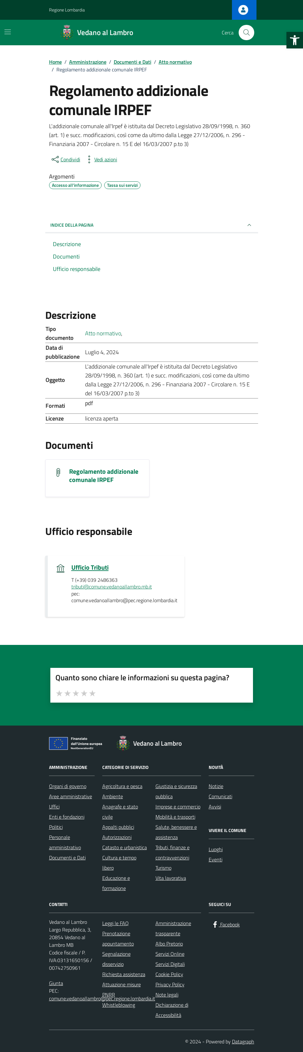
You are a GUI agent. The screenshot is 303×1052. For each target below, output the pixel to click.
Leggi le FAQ (115, 923)
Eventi (215, 859)
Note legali (166, 994)
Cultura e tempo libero (119, 863)
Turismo (163, 868)
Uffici (54, 806)
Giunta (56, 983)
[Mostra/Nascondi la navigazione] (7, 32)
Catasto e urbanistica (124, 847)
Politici (56, 827)
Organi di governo (67, 786)
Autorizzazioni (117, 837)
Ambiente (112, 796)
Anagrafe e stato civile (120, 812)
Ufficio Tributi (90, 567)
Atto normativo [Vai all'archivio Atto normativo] (103, 333)
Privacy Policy (169, 984)
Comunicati (220, 796)
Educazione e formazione (116, 883)
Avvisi (215, 806)
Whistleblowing (118, 1005)
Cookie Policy (169, 974)
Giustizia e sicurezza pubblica (176, 791)
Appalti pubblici (118, 827)
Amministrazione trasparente (173, 928)
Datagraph (243, 1041)
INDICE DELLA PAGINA (151, 225)
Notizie (216, 786)
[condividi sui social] (65, 159)
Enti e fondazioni (66, 817)
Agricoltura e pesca (122, 786)
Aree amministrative (70, 796)
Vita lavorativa (170, 878)
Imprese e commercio (177, 806)
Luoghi (216, 849)
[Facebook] (225, 924)
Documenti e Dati (67, 857)
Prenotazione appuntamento (118, 938)
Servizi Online (169, 954)
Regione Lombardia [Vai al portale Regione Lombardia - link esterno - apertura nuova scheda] (67, 9)
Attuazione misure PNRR (121, 989)
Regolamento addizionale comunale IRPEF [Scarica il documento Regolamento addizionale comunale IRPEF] (103, 475)
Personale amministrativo (65, 842)
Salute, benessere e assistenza (176, 832)
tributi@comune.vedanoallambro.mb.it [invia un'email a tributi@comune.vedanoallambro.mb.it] (111, 586)
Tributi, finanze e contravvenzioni (172, 852)
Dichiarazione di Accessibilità (171, 1010)
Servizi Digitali (170, 964)
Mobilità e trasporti (175, 817)
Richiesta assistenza (123, 974)
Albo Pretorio (169, 943)
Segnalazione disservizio (116, 959)
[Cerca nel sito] (246, 32)
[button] (294, 40)
